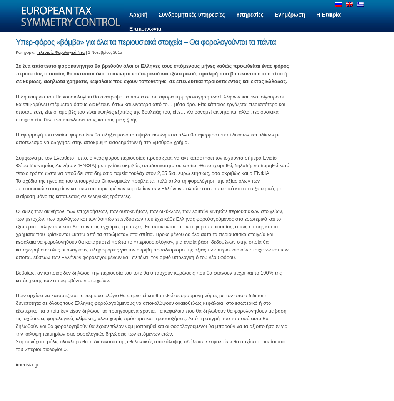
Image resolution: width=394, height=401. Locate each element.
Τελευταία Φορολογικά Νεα (61, 52)
